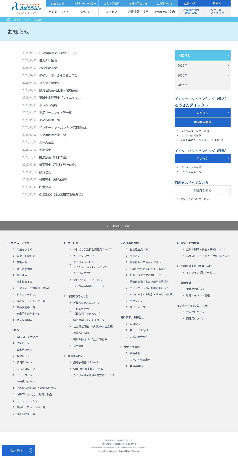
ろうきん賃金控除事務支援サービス (94, 375)
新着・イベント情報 (198, 295)
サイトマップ (137, 307)
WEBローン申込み (27, 336)
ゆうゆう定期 (48, 105)
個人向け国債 (48, 60)
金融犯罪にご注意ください (145, 262)
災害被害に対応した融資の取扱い (36, 388)
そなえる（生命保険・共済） (34, 288)
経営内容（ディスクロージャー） (92, 320)
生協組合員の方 (139, 249)
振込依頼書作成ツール (86, 362)
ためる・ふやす (22, 19)
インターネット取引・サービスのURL (152, 294)
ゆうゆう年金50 (49, 82)
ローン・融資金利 (140, 359)
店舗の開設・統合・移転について (205, 249)
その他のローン (26, 381)
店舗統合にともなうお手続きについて (208, 256)
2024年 (182, 85)
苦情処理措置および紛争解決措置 (149, 281)
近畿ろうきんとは (78, 296)
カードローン (24, 375)
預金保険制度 (24, 320)
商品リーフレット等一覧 (55, 112)
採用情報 (78, 346)
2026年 (182, 65)
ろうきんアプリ (82, 273)
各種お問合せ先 (139, 336)
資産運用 (22, 275)
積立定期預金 (24, 269)
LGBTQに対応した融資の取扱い (35, 394)
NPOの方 (135, 256)
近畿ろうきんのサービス (194, 199)
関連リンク (136, 301)
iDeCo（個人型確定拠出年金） (59, 75)
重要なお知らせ (195, 289)
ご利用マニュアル (190, 172)
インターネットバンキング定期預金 (63, 127)
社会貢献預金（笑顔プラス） (58, 53)
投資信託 (45, 172)
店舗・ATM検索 (190, 243)
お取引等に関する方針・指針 (147, 275)
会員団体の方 (75, 356)
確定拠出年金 (24, 281)
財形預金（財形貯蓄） (54, 157)
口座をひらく (203, 190)
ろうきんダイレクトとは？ (196, 131)
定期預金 (45, 149)
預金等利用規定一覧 (52, 135)
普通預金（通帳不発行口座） (58, 164)
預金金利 (135, 353)
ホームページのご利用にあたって (149, 288)
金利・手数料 (132, 347)
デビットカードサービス (87, 280)
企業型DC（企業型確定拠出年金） (62, 194)
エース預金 (46, 142)
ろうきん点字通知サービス (88, 286)
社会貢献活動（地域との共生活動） (94, 326)
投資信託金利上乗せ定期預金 (58, 90)
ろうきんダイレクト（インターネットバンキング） (91, 264)
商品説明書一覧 (49, 120)
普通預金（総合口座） (54, 179)
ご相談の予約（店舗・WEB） (198, 266)
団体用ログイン (195, 318)
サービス (73, 243)
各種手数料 (136, 366)
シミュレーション (27, 294)
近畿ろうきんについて (86, 302)
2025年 (182, 75)
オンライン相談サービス (200, 272)
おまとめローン (26, 368)
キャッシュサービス (85, 256)
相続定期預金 (48, 68)
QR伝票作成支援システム (88, 368)
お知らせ (184, 55)
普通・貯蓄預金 (26, 256)
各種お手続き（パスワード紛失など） (202, 140)
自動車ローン (24, 349)
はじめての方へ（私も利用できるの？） (87, 311)
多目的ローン (24, 362)
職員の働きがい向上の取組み (90, 339)
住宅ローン (23, 343)
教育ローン (23, 356)
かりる (15, 330)
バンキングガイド (190, 135)
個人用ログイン (195, 312)
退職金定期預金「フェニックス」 (61, 97)
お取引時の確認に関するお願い (148, 269)
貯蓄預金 (45, 187)
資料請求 (135, 324)
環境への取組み (82, 333)
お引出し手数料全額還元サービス (92, 249)
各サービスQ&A (139, 330)
